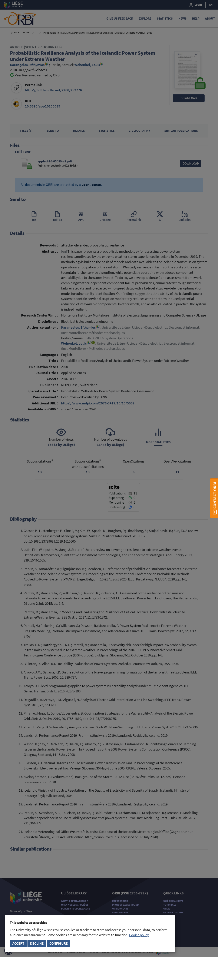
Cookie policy (139, 935)
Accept (18, 943)
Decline (37, 943)
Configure (58, 943)
